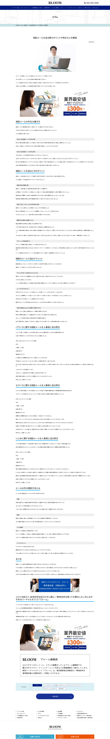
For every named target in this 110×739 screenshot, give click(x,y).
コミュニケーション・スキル (49, 688)
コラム (61, 8)
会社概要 (60, 711)
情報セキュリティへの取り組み (84, 715)
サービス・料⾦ (15, 8)
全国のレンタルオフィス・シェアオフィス (62, 685)
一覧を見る (55, 696)
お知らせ (80, 8)
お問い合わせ (87, 8)
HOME (17, 25)
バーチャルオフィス (48, 685)
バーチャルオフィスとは (70, 8)
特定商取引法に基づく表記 (64, 715)
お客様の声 (47, 8)
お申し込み (95, 8)
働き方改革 (61, 688)
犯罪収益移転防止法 (82, 713)
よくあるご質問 (54, 8)
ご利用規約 (60, 713)
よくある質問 (41, 711)
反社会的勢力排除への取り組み (85, 717)
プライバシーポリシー (63, 717)
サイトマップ (80, 711)
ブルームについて (25, 8)
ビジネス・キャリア (77, 685)
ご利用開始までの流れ (36, 8)
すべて (37, 685)
